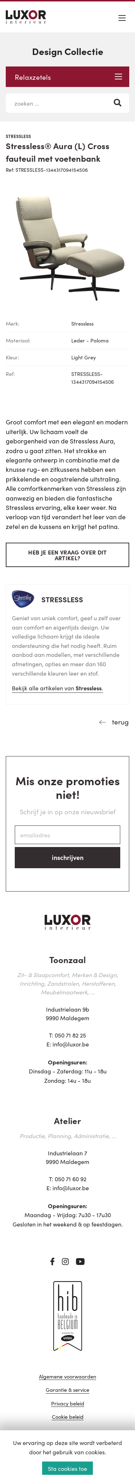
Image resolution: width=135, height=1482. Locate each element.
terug (119, 721)
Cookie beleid (68, 1417)
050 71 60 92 (70, 1179)
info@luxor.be (71, 1044)
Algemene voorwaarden (67, 1377)
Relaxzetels (68, 77)
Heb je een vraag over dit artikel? (67, 555)
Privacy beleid (67, 1404)
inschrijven (68, 857)
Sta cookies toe (67, 1468)
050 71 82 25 (70, 1035)
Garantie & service (67, 1390)
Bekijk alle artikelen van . (57, 688)
